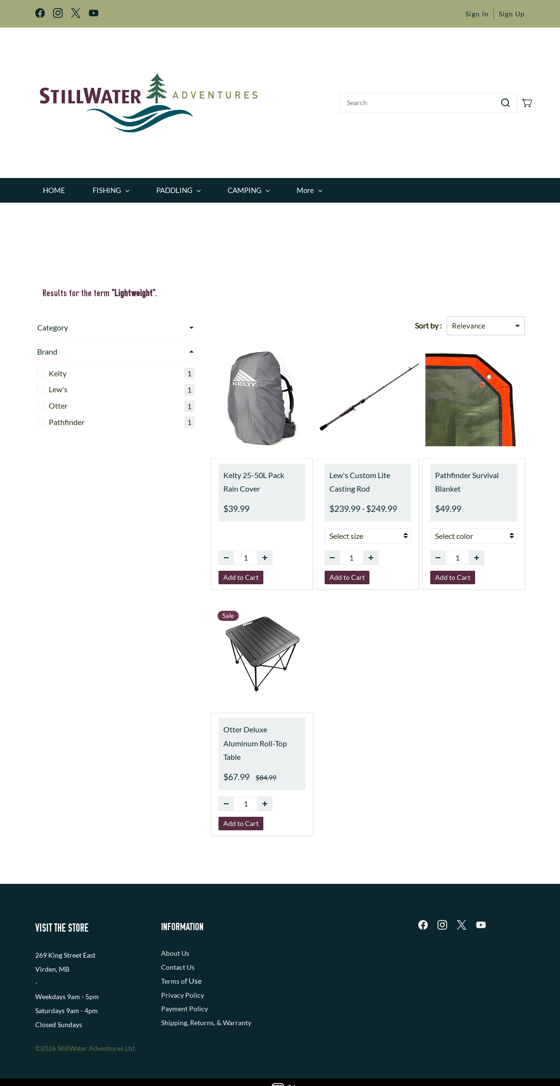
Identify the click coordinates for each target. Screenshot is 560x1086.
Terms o (173, 961)
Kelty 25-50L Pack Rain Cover (219, 475)
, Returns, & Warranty (219, 1002)
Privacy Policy (182, 974)
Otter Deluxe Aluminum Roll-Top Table (221, 730)
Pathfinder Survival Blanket (466, 468)
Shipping (174, 1002)
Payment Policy (184, 988)
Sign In (477, 14)
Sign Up (512, 14)
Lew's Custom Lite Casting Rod (345, 475)
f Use (193, 960)
